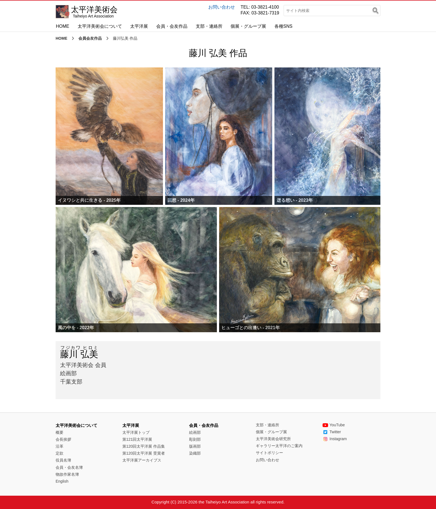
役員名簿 (63, 460)
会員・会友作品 (171, 26)
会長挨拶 (63, 439)
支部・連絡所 (209, 26)
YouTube (334, 425)
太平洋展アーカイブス (141, 460)
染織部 (195, 453)
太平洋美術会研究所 (273, 439)
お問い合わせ (221, 7)
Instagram (335, 439)
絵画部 (195, 432)
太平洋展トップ (136, 432)
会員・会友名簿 (69, 467)
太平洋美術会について (100, 26)
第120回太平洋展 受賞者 (143, 453)
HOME (62, 26)
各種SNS (283, 26)
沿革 (59, 446)
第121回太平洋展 (137, 439)
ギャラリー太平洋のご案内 (279, 446)
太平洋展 (139, 26)
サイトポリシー (269, 452)
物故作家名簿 (67, 474)
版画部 (195, 446)
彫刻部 (195, 439)
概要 (59, 432)
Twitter (332, 432)
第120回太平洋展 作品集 (143, 446)
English (62, 481)
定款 (59, 453)
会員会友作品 (90, 38)
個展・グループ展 (248, 26)
